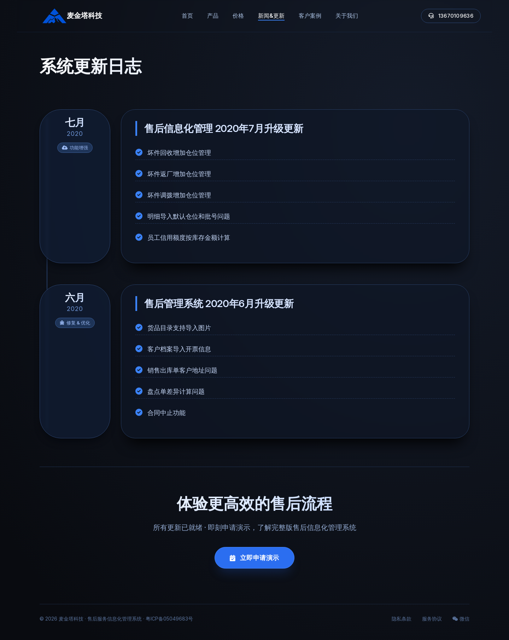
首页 (187, 15)
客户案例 (310, 15)
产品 (212, 15)
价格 (238, 15)
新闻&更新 (271, 15)
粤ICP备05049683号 (169, 619)
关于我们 (346, 15)
